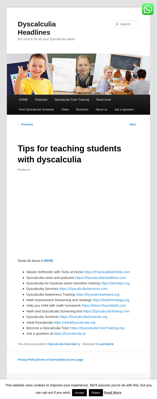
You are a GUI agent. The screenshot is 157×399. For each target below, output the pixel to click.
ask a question (124, 109)
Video (65, 109)
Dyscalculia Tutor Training (72, 99)
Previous (25, 124)
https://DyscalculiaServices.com (83, 289)
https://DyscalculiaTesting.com (106, 311)
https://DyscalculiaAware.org (97, 294)
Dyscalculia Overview (62, 344)
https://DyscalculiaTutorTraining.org (97, 328)
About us (101, 109)
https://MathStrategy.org (111, 300)
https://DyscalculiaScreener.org (84, 317)
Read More (113, 392)
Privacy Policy (27, 359)
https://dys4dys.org (115, 283)
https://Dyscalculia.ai (69, 333)
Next (134, 124)
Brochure (82, 109)
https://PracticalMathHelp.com (107, 272)
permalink (106, 344)
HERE (48, 261)
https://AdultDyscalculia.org (74, 322)
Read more (103, 99)
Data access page (71, 359)
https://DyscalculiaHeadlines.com (100, 278)
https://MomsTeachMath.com (104, 305)
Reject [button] (96, 392)
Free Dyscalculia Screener (36, 109)
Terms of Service (48, 359)
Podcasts (41, 99)
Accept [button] (79, 392)
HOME (23, 99)
